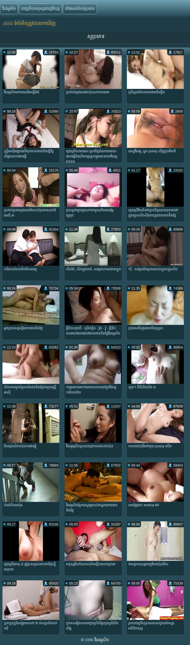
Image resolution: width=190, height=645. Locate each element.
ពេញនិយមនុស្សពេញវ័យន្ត (40, 8)
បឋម (90, 640)
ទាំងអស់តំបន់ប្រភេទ (80, 8)
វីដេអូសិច (9, 8)
